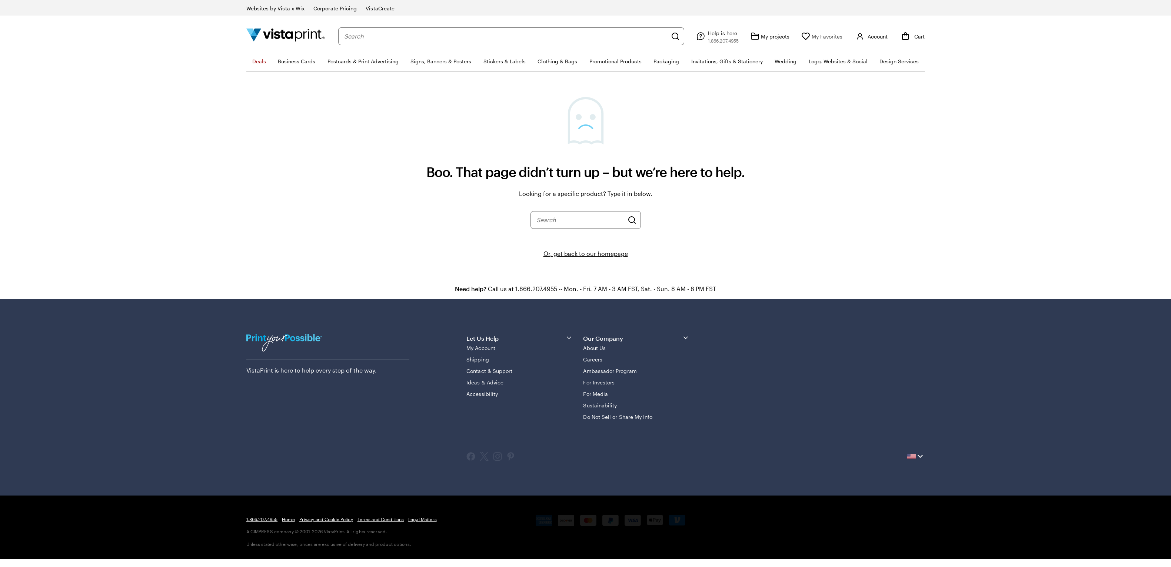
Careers (592, 359)
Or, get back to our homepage (585, 253)
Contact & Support (489, 371)
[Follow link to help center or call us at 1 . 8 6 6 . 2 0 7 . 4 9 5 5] (717, 36)
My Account (480, 348)
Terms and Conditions (380, 519)
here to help (297, 370)
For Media (595, 394)
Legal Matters (422, 519)
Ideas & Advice (484, 382)
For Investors (599, 382)
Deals (259, 61)
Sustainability (600, 405)
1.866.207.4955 (262, 519)
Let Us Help (519, 338)
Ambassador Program (609, 371)
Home (288, 519)
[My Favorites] (821, 36)
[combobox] (506, 36)
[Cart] (912, 36)
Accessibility (482, 394)
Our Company (636, 338)
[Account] (871, 36)
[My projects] (770, 36)
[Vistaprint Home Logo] (285, 36)
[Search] (675, 36)
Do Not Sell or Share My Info (617, 417)
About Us (594, 348)
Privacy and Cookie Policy (326, 519)
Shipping (477, 359)
